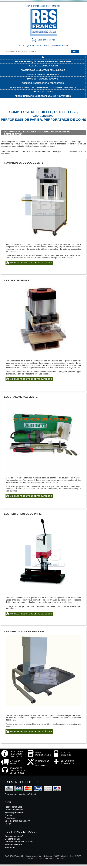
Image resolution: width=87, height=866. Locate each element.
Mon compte (33, 6)
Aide (42, 6)
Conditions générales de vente (19, 841)
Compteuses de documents (23, 162)
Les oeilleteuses (16, 280)
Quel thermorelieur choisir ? (17, 821)
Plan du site (53, 6)
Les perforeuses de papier (23, 513)
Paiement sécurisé (13, 844)
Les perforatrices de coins (24, 631)
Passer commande (13, 807)
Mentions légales (12, 839)
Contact (8, 815)
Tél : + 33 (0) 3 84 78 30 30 (30, 45)
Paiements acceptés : (21, 782)
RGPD (8, 824)
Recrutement (11, 847)
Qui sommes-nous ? (14, 836)
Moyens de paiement (14, 809)
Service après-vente (14, 812)
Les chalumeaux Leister (21, 396)
